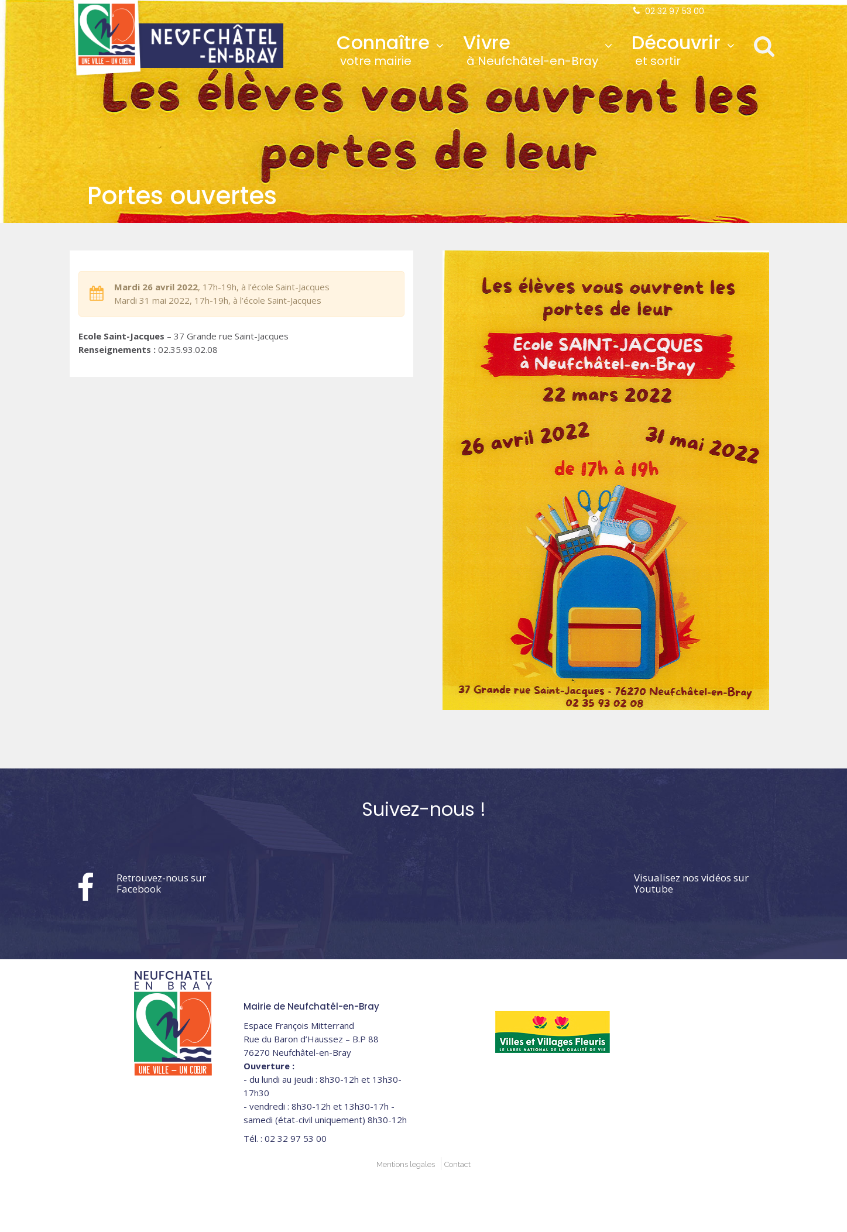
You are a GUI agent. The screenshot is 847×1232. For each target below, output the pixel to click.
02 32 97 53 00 (674, 11)
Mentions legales (405, 1164)
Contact (457, 1164)
